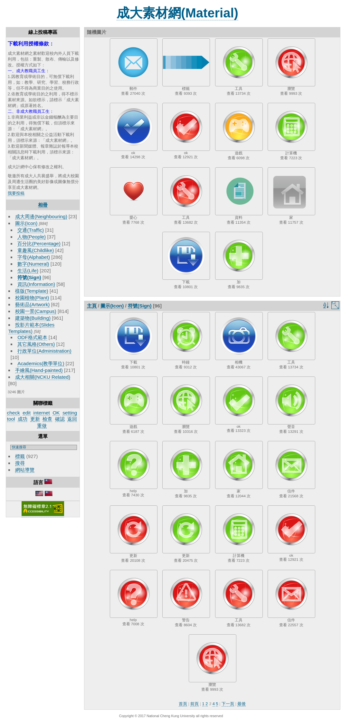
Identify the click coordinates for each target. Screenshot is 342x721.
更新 (35, 419)
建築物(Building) (33, 318)
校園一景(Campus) (35, 311)
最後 (241, 703)
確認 (60, 419)
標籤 (20, 456)
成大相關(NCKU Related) (42, 377)
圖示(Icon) (26, 223)
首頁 (183, 703)
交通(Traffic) (30, 230)
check (13, 412)
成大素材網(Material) (177, 13)
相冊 (43, 205)
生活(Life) (27, 270)
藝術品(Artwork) (32, 304)
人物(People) (31, 236)
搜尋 (20, 463)
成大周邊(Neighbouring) (41, 216)
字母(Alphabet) (33, 257)
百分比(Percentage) (39, 243)
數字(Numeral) (33, 264)
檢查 (47, 419)
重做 (42, 425)
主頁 (92, 305)
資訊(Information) (36, 284)
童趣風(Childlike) (35, 250)
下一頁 (228, 703)
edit (27, 412)
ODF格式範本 (32, 337)
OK (56, 412)
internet (41, 412)
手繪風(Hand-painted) (38, 370)
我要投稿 (16, 193)
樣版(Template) (31, 291)
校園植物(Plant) (32, 297)
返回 (72, 419)
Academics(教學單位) (40, 363)
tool (11, 419)
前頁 (194, 703)
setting (69, 412)
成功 (22, 419)
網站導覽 (24, 470)
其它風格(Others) (36, 344)
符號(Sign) (29, 277)
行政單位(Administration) (44, 351)
